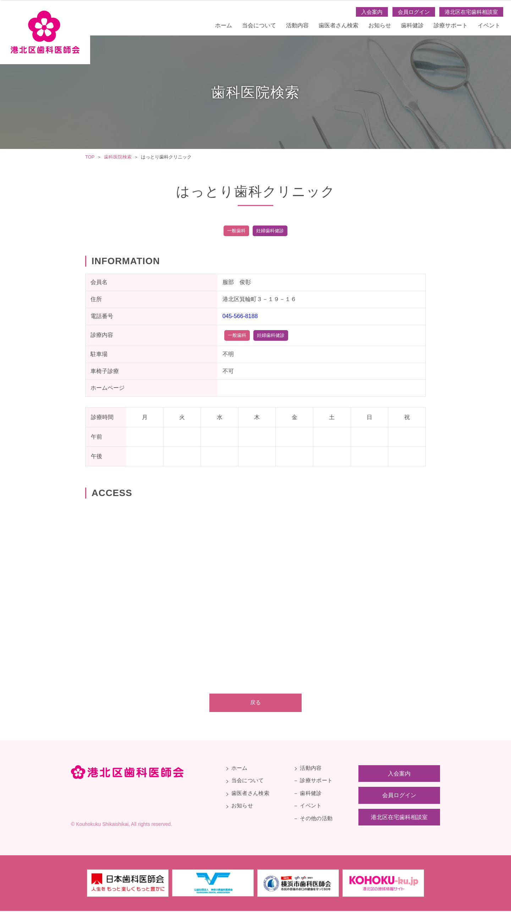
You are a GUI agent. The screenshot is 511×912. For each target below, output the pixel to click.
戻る (255, 703)
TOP (90, 157)
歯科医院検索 (118, 157)
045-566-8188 (240, 316)
